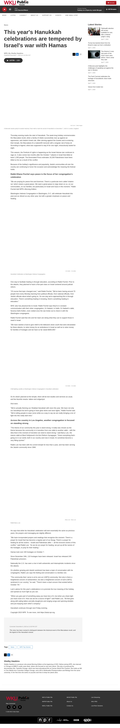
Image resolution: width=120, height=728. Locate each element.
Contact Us (70, 710)
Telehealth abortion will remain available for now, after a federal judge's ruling (107, 37)
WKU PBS (94, 705)
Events (58, 19)
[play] (4, 14)
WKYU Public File (47, 701)
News (4, 19)
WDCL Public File (47, 710)
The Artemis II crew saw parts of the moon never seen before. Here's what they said (107, 60)
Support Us (47, 19)
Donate (113, 5)
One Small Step (71, 19)
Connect (23, 19)
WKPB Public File (47, 705)
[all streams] (111, 13)
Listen (13, 19)
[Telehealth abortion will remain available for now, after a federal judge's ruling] (94, 36)
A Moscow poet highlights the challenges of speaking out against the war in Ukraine (100, 72)
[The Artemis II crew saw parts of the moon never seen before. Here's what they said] (94, 59)
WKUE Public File (72, 701)
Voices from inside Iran (95, 91)
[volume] (10, 14)
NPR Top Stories (25, 651)
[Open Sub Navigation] (8, 19)
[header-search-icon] (104, 5)
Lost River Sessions (97, 710)
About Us (34, 19)
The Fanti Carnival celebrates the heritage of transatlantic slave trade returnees (99, 83)
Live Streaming (95, 701)
